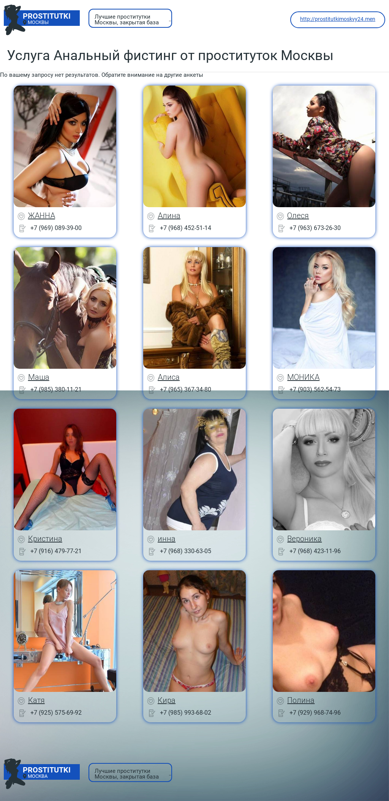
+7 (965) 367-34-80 (185, 389)
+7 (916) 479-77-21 (56, 551)
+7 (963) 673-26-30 (315, 228)
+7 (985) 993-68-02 (185, 712)
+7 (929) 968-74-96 (315, 712)
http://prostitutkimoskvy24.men (337, 19)
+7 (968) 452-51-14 (185, 228)
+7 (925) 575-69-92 (56, 712)
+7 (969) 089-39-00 (56, 228)
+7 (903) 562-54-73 (315, 389)
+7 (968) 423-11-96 (315, 551)
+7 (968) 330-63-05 (185, 551)
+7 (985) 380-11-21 (56, 389)
